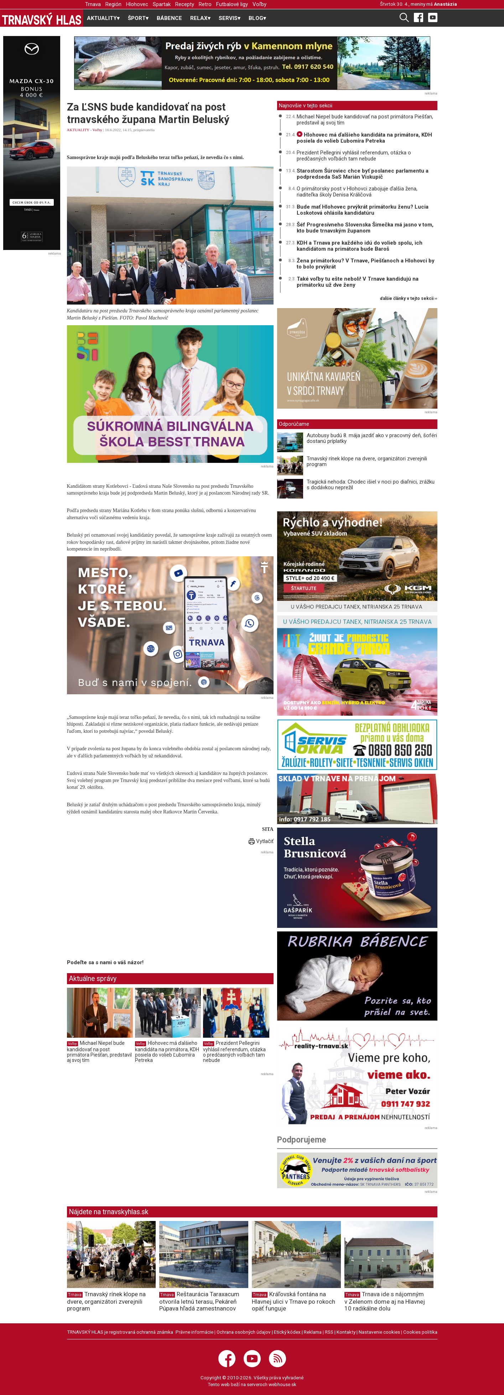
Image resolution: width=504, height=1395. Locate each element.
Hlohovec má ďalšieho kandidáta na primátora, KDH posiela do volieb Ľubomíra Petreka (167, 1051)
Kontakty (346, 1332)
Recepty (184, 4)
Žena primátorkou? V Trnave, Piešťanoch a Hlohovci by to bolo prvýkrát (366, 263)
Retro (205, 4)
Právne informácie (194, 1332)
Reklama (313, 1332)
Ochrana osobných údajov (244, 1332)
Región (113, 4)
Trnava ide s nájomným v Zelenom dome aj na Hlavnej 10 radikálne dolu (384, 1301)
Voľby (259, 4)
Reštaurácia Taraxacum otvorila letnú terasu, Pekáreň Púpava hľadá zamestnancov (199, 1301)
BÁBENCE (169, 18)
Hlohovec (137, 4)
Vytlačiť (261, 841)
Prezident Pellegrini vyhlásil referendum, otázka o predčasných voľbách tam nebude (234, 1051)
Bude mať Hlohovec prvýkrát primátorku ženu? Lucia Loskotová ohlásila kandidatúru (362, 210)
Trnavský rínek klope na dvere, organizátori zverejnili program (367, 461)
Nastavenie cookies (379, 1332)
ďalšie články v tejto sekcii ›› (408, 298)
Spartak (162, 4)
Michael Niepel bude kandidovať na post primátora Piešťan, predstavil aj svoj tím (99, 1051)
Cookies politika (420, 1332)
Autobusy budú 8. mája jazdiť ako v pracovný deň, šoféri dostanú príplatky (372, 438)
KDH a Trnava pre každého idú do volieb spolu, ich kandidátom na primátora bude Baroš (359, 246)
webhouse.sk (282, 1384)
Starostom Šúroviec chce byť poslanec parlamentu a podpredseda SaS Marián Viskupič (362, 174)
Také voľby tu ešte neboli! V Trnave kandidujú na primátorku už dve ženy (358, 282)
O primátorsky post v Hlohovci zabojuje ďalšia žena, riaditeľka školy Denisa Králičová (357, 191)
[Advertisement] (127, 906)
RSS (329, 1332)
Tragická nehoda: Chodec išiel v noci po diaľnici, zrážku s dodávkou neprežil (371, 485)
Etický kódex (287, 1332)
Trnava (93, 4)
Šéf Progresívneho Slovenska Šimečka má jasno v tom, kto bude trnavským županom (365, 227)
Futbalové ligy (232, 4)
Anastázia (445, 4)
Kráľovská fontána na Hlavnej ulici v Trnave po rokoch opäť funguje (293, 1301)
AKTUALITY (78, 130)
